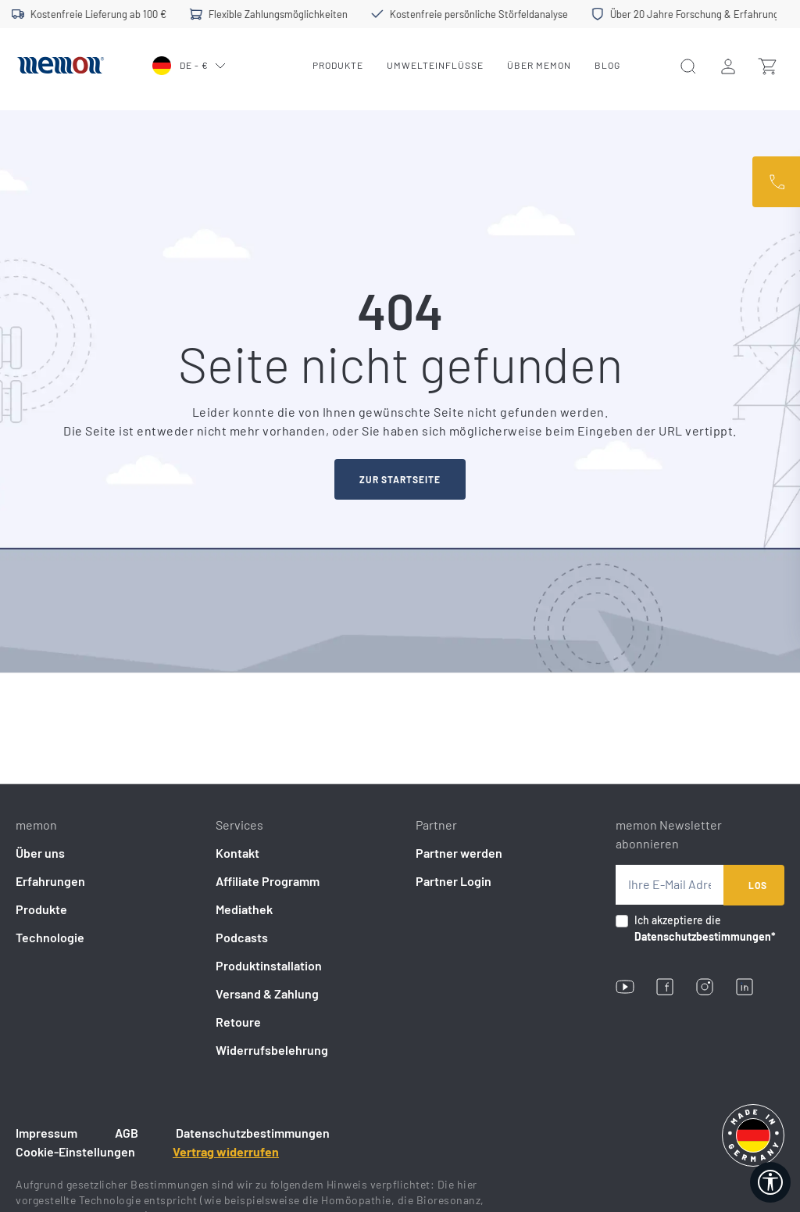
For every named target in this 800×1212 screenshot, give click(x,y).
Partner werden (459, 852)
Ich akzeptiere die (705, 928)
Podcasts (242, 937)
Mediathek (244, 909)
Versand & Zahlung (267, 993)
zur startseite (400, 479)
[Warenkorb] (767, 66)
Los (757, 885)
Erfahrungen (50, 880)
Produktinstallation (269, 965)
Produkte (41, 909)
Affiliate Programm (268, 880)
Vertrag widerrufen (226, 1151)
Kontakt (237, 852)
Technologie (50, 937)
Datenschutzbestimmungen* (705, 936)
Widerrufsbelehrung (272, 1049)
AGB (126, 1132)
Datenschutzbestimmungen (253, 1132)
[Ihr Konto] (728, 66)
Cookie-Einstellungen (75, 1151)
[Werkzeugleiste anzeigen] (770, 1182)
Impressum (46, 1132)
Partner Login (453, 880)
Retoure (238, 1021)
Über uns (40, 852)
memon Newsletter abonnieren (669, 834)
